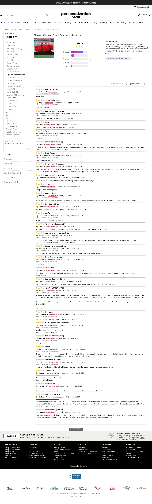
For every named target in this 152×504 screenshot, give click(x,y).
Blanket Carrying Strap (46, 35)
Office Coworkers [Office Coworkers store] (13, 135)
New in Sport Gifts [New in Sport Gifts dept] (14, 86)
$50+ (11, 109)
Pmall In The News (85, 453)
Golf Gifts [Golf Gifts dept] (11, 46)
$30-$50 (12, 106)
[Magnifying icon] (47, 16)
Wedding (103, 22)
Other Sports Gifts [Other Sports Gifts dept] (14, 80)
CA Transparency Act (110, 459)
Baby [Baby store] (8, 112)
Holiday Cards (71, 22)
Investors (105, 457)
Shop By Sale (10, 453)
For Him (35, 22)
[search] (18, 149)
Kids (50, 22)
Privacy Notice (63, 437)
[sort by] (136, 84)
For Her (26, 22)
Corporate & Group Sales (87, 451)
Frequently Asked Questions (61, 456)
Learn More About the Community (130, 439)
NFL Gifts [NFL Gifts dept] (11, 60)
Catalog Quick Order (37, 457)
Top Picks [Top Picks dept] (11, 51)
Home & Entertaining (88, 22)
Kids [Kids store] (7, 115)
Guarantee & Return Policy (64, 453)
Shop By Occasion (12, 448)
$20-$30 (12, 104)
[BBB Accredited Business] (74, 478)
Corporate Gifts (11, 182)
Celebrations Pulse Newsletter (133, 449)
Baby (43, 22)
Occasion (8, 159)
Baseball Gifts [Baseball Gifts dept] (12, 69)
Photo (2, 22)
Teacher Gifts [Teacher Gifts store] (11, 129)
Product (7, 168)
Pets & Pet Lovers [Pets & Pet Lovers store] (13, 132)
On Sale (148, 22)
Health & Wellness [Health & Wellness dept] (14, 72)
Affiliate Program (36, 453)
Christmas (58, 22)
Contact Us (33, 448)
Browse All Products (15, 95)
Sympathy (114, 22)
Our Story (81, 448)
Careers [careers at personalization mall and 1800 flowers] (105, 453)
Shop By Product (12, 451)
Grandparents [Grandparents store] (11, 126)
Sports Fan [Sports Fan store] (10, 42)
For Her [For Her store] (9, 118)
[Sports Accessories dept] (16, 75)
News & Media (107, 455)
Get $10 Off (11, 436)
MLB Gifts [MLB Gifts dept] (11, 57)
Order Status (34, 451)
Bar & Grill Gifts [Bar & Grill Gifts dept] (13, 92)
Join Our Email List (36, 450)
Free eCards (131, 455)
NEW (140, 22)
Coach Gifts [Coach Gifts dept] (12, 63)
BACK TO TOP (76, 429)
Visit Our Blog (83, 450)
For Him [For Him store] (9, 121)
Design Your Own (128, 22)
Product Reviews (12, 457)
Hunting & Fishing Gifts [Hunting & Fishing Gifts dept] (17, 49)
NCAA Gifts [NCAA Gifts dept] (11, 89)
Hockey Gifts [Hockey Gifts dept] (12, 54)
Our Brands (106, 450)
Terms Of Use (59, 459)
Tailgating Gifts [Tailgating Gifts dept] (13, 66)
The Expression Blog (134, 457)
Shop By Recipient (12, 450)
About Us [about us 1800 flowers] (105, 448)
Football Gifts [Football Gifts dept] (12, 77)
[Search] (27, 16)
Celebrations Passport (38, 455)
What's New (9, 177)
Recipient (11, 36)
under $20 (13, 101)
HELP (82, 496)
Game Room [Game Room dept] (12, 83)
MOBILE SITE (73, 496)
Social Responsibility (110, 451)
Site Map (8, 455)
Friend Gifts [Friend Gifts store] (10, 124)
